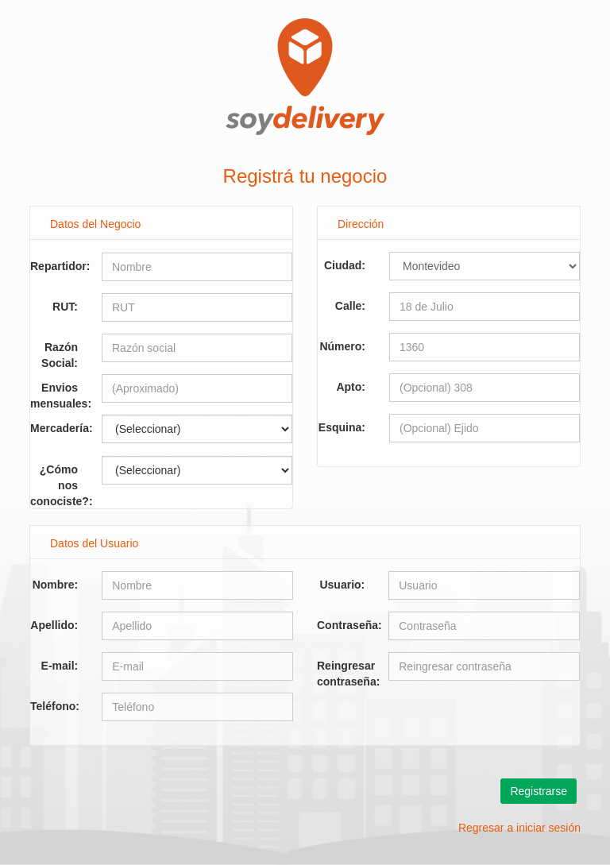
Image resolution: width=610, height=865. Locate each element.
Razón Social (59, 351)
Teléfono (52, 706)
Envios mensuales (58, 392)
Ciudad (342, 265)
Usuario (340, 584)
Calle (348, 305)
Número (340, 346)
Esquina (340, 427)
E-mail (58, 665)
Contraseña (346, 625)
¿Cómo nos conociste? (59, 474)
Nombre (54, 584)
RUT (63, 306)
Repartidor (58, 266)
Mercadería (59, 428)
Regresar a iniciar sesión (519, 827)
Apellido (52, 625)
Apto (348, 386)
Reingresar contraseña (346, 670)
